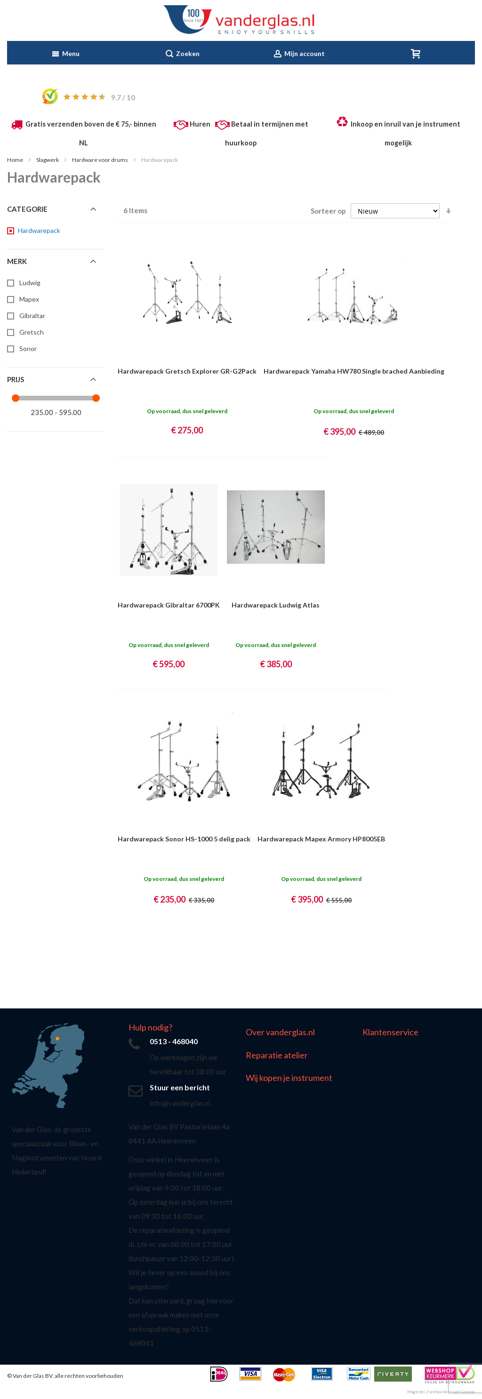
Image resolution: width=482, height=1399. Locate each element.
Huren (200, 124)
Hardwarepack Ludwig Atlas (276, 605)
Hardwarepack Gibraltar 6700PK (169, 605)
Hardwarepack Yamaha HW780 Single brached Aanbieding (354, 371)
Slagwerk (48, 159)
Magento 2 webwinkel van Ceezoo (441, 1391)
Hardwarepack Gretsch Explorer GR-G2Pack (187, 371)
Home (15, 159)
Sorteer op (328, 211)
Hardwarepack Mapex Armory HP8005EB (321, 839)
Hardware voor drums (100, 159)
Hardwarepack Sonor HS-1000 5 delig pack (184, 839)
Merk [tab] (17, 261)
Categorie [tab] (27, 209)
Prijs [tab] (15, 379)
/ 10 (123, 97)
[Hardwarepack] (38, 230)
